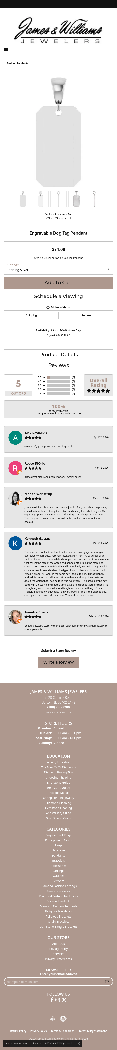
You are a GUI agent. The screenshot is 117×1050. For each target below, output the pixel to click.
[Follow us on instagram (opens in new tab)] (57, 1000)
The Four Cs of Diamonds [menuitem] (58, 767)
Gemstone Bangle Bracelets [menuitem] (58, 927)
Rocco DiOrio (34, 463)
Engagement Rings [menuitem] (58, 835)
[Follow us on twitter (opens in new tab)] (64, 1000)
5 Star (41, 377)
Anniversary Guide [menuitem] (58, 813)
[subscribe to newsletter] (107, 981)
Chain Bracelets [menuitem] (58, 921)
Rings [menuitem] (58, 845)
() (73, 377)
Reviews (58, 365)
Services (58, 954)
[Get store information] (59, 712)
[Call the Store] (58, 707)
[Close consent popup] (79, 1043)
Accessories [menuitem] (58, 866)
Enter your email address (58, 974)
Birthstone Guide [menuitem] (58, 782)
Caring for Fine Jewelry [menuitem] (58, 798)
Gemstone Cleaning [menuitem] (58, 808)
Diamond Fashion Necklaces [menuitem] (58, 896)
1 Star (41, 393)
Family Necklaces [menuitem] (58, 891)
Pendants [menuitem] (58, 855)
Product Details (58, 355)
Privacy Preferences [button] (58, 959)
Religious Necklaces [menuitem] (58, 911)
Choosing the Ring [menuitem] (58, 777)
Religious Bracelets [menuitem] (58, 916)
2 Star (41, 389)
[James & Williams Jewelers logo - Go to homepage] (58, 30)
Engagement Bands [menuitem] (58, 840)
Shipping (31, 315)
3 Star (41, 385)
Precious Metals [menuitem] (58, 793)
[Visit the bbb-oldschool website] (52, 1019)
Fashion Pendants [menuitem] (58, 901)
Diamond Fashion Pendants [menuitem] (58, 906)
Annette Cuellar (37, 612)
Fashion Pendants (17, 63)
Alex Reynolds (35, 433)
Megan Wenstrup (38, 494)
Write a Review (58, 663)
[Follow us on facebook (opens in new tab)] (51, 1000)
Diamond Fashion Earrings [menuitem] (58, 886)
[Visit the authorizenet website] (63, 1019)
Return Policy (18, 1031)
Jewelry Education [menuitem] (58, 762)
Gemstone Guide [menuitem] (58, 788)
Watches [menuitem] (58, 876)
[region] (58, 132)
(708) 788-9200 (58, 218)
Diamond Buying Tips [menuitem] (58, 772)
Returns (86, 315)
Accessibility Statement (92, 1031)
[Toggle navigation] (6, 49)
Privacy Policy (58, 949)
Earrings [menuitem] (58, 871)
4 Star (41, 381)
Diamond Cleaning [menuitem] (58, 803)
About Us (58, 944)
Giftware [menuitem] (58, 881)
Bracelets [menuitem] (58, 860)
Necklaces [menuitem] (58, 850)
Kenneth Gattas (37, 538)
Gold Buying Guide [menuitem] (58, 818)
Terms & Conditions (62, 1031)
